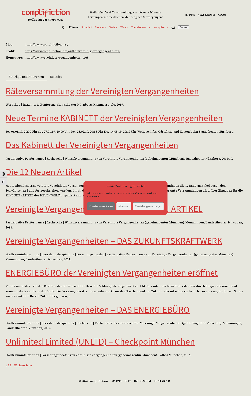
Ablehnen (123, 206)
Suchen (183, 27)
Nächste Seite (23, 365)
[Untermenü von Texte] (116, 27)
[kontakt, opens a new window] (162, 381)
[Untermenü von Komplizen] (167, 27)
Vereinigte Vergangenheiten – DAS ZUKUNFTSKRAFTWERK (114, 240)
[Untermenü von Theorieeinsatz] (150, 27)
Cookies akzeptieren (101, 206)
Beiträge (56, 77)
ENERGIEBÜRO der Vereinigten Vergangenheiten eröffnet (112, 272)
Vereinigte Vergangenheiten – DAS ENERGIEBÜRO (98, 309)
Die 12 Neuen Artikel (44, 172)
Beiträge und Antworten (26, 77)
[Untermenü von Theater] (105, 27)
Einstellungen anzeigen (148, 206)
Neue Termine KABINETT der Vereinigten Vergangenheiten (114, 118)
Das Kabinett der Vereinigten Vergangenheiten (92, 145)
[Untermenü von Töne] (127, 27)
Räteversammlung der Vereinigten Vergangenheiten (102, 91)
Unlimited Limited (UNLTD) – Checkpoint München (100, 341)
